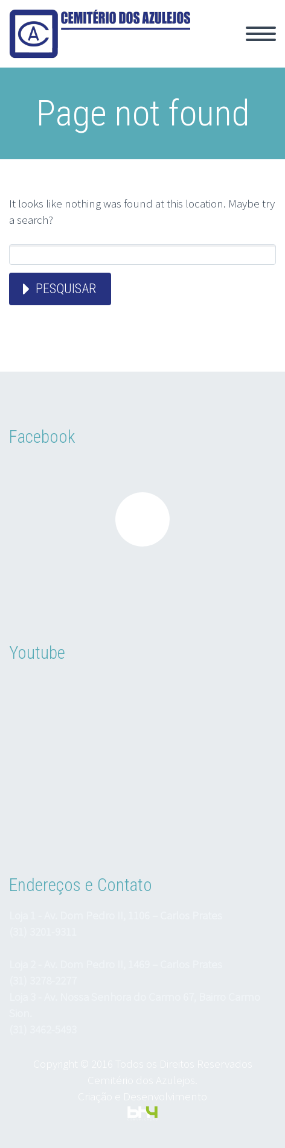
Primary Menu (261, 34)
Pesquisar (66, 288)
